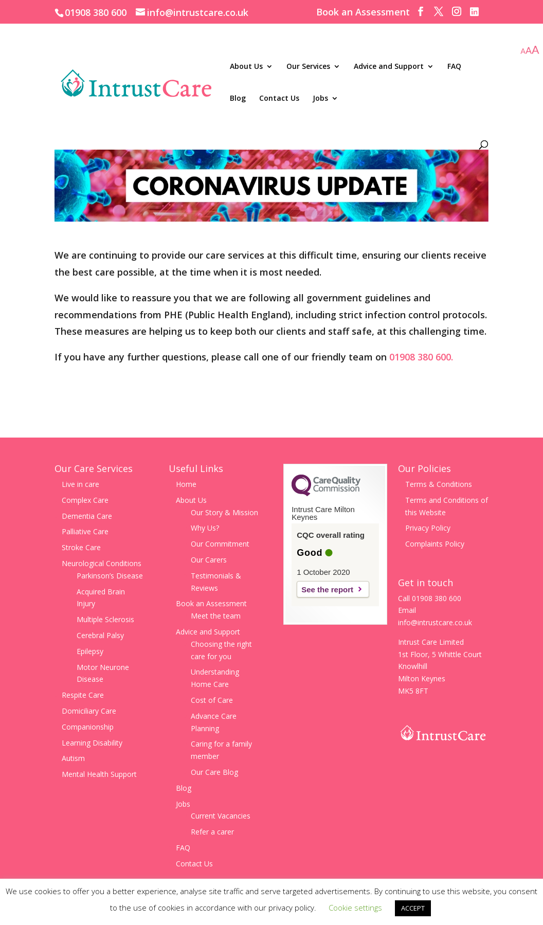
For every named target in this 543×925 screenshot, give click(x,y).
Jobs (320, 99)
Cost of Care (212, 700)
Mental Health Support (99, 774)
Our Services (308, 67)
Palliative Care (85, 531)
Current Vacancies (220, 816)
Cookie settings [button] (355, 907)
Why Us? (205, 528)
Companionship (88, 727)
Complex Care (85, 500)
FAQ (454, 67)
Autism (73, 758)
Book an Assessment (363, 12)
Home (186, 484)
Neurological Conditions (101, 563)
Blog (238, 99)
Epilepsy (90, 651)
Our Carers (209, 560)
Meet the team (216, 616)
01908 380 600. (421, 357)
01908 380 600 (95, 12)
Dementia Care (87, 516)
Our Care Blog (214, 772)
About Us (246, 67)
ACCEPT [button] (413, 908)
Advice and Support (389, 67)
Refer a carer (212, 832)
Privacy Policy (427, 528)
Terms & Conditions (438, 484)
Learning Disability (92, 743)
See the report (327, 589)
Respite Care (83, 695)
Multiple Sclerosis (105, 619)
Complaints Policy (434, 544)
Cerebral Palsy (100, 635)
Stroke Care (81, 547)
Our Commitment (220, 544)
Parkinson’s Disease (110, 576)
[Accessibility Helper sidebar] (529, 51)
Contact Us (279, 99)
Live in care (80, 484)
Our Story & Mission (224, 512)
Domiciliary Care (89, 711)
